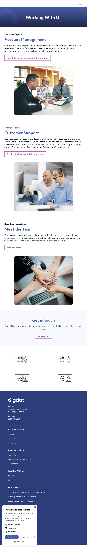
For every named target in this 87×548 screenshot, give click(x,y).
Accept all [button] (11, 537)
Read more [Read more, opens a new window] (20, 521)
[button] (80, 4)
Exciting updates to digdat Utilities (22, 497)
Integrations (13, 464)
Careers (11, 480)
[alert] (19, 525)
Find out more (14, 247)
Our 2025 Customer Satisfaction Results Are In (26, 492)
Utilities (11, 434)
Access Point (13, 443)
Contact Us (43, 335)
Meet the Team (14, 476)
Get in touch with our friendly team (25, 154)
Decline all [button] (27, 537)
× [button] (35, 507)
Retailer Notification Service (19, 459)
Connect (11, 438)
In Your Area (13, 455)
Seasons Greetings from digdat (20, 501)
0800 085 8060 (14, 419)
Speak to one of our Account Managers (27, 57)
